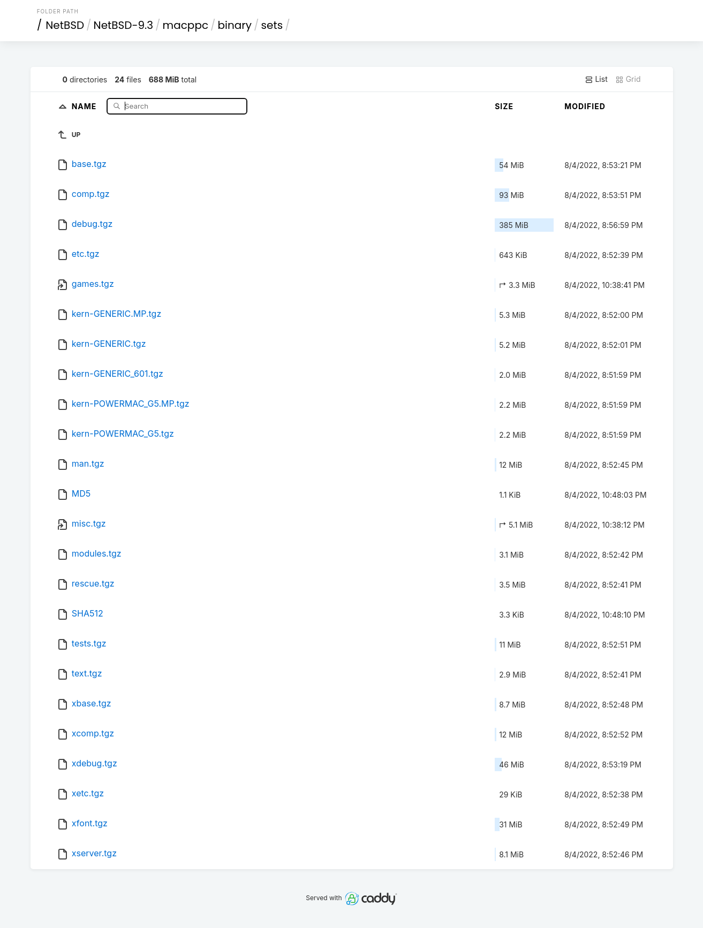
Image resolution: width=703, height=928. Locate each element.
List (596, 79)
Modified (585, 106)
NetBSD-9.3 (123, 25)
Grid (628, 79)
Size (504, 106)
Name (85, 105)
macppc (185, 25)
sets (272, 25)
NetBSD (65, 25)
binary (235, 25)
